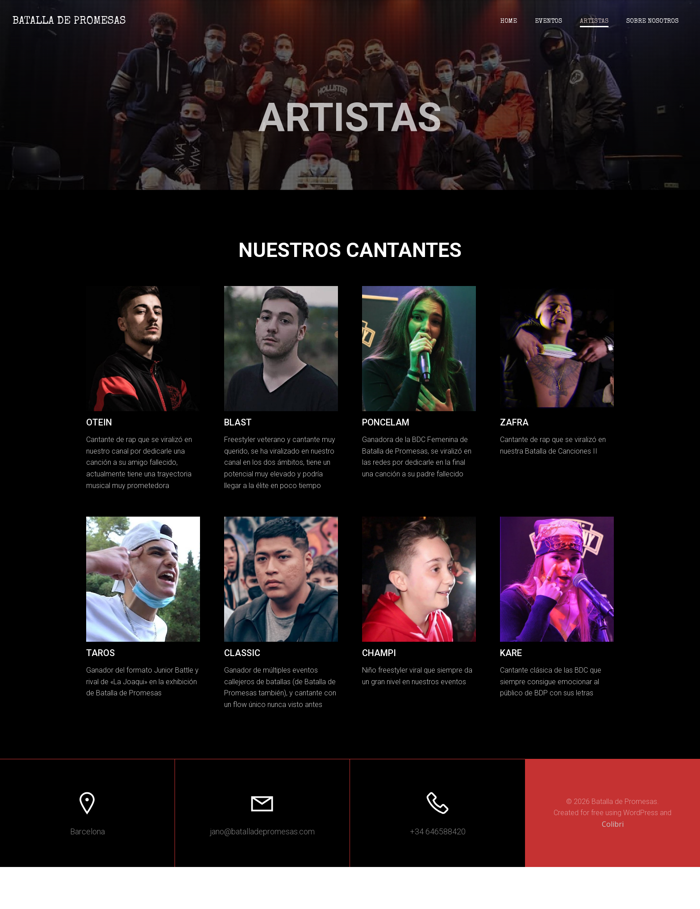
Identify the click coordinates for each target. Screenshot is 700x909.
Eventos (547, 22)
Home (508, 22)
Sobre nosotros (651, 22)
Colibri (613, 866)
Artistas (593, 22)
